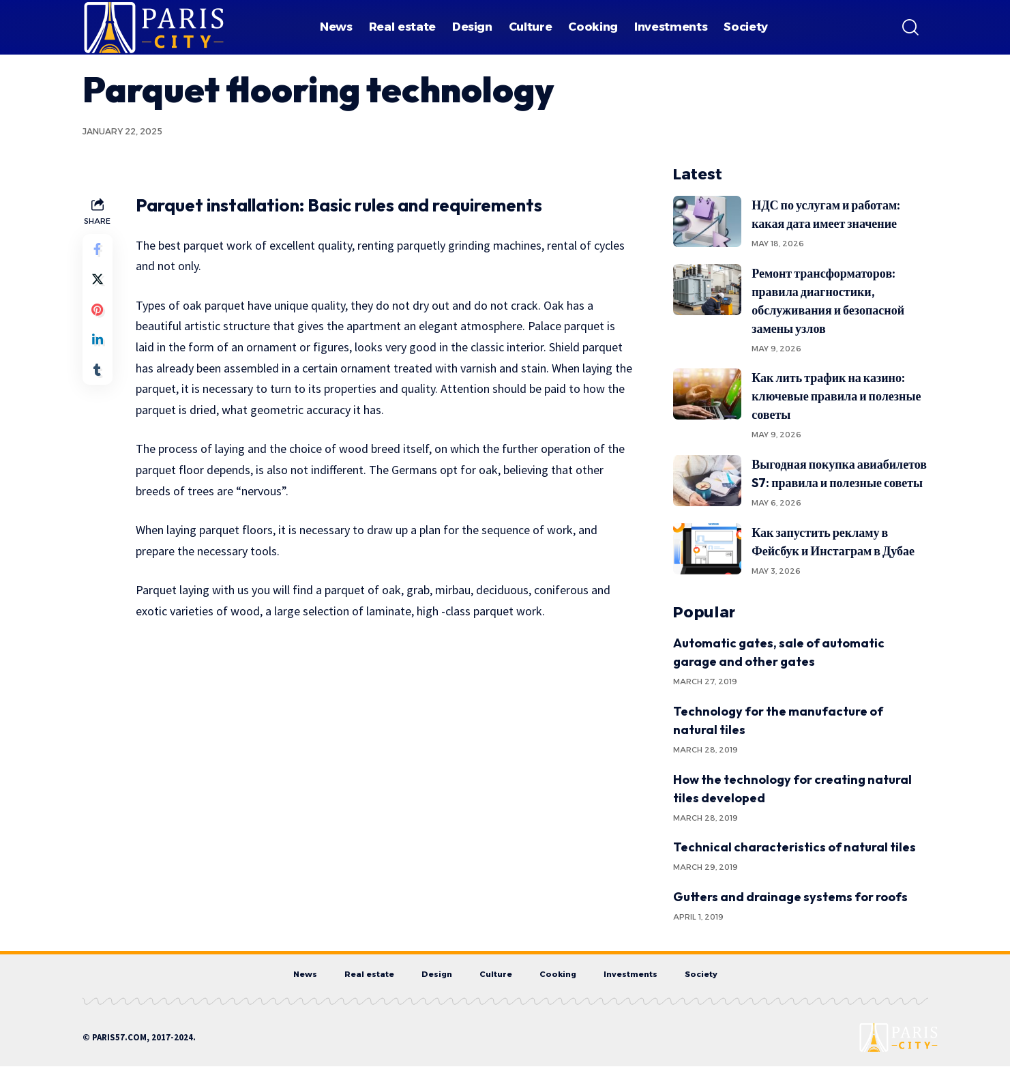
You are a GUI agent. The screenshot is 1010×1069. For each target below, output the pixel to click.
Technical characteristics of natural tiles (794, 847)
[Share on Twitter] (99, 283)
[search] (910, 27)
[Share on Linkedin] (99, 348)
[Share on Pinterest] (99, 315)
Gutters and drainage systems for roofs (790, 897)
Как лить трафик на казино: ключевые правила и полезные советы (836, 396)
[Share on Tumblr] (99, 381)
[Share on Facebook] (99, 250)
